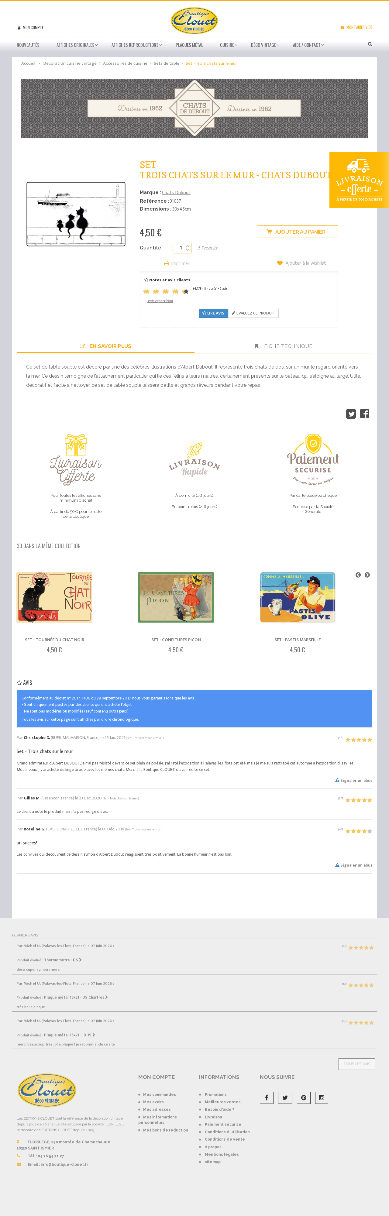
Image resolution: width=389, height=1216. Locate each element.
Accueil (28, 63)
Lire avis (213, 313)
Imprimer (180, 264)
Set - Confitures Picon (176, 640)
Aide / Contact (307, 44)
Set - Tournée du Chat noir (54, 640)
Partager (364, 413)
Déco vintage (263, 44)
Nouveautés (28, 44)
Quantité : (152, 248)
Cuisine (227, 44)
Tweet (351, 414)
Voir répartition (160, 301)
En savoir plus (105, 346)
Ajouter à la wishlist (305, 263)
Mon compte (32, 27)
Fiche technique (283, 346)
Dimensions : (155, 209)
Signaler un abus (353, 780)
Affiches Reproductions (135, 44)
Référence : (154, 201)
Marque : (150, 192)
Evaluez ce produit (253, 313)
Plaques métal (189, 44)
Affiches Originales (76, 44)
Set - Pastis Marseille (297, 640)
